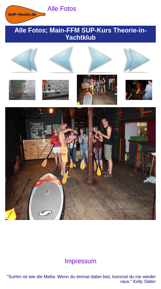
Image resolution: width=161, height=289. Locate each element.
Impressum (80, 261)
